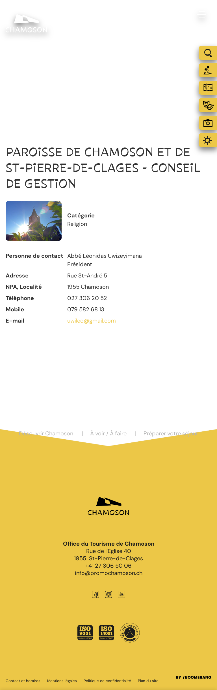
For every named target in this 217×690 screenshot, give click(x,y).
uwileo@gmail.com (91, 320)
